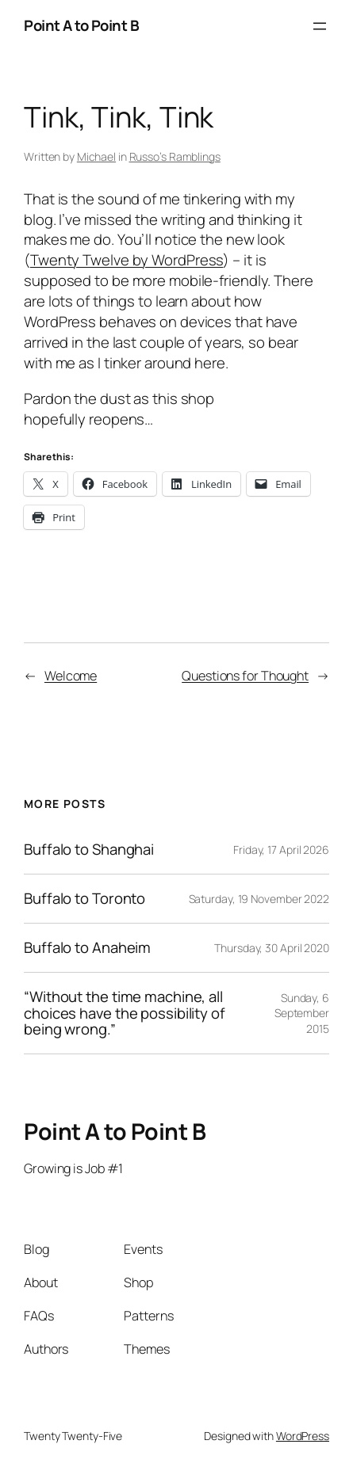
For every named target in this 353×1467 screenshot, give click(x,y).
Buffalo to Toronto (84, 898)
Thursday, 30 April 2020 (271, 947)
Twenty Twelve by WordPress (126, 260)
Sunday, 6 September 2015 (301, 1013)
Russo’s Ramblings (175, 156)
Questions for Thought (245, 675)
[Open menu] (319, 26)
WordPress (302, 1435)
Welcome (70, 675)
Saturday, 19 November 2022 (259, 898)
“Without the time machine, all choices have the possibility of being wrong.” (124, 1013)
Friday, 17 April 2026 (281, 849)
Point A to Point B (81, 25)
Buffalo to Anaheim (87, 947)
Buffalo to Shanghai (89, 849)
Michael (96, 156)
